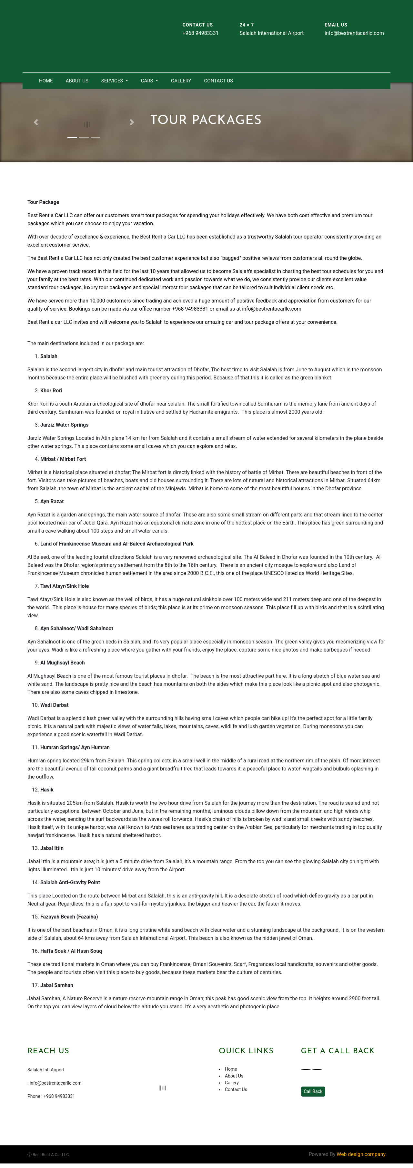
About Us (77, 81)
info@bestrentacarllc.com (271, 309)
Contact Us (218, 81)
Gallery (181, 81)
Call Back (313, 1091)
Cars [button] (147, 81)
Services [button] (112, 81)
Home (46, 81)
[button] (36, 122)
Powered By (347, 1154)
